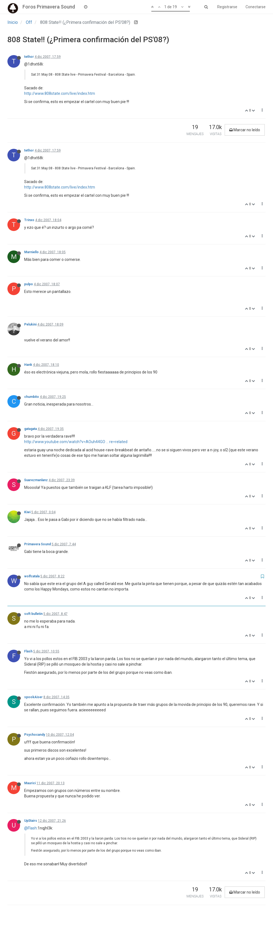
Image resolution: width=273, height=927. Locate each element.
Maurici (30, 783)
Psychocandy (34, 735)
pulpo (28, 284)
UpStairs (30, 821)
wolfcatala (32, 576)
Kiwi (27, 512)
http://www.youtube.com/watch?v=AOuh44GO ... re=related (75, 442)
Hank (28, 365)
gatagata (30, 429)
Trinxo (29, 220)
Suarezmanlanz (36, 480)
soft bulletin (33, 614)
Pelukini (30, 324)
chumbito (31, 397)
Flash (28, 651)
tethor (29, 57)
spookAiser (33, 697)
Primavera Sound (37, 544)
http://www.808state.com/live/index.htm (59, 93)
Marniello (31, 252)
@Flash (30, 828)
